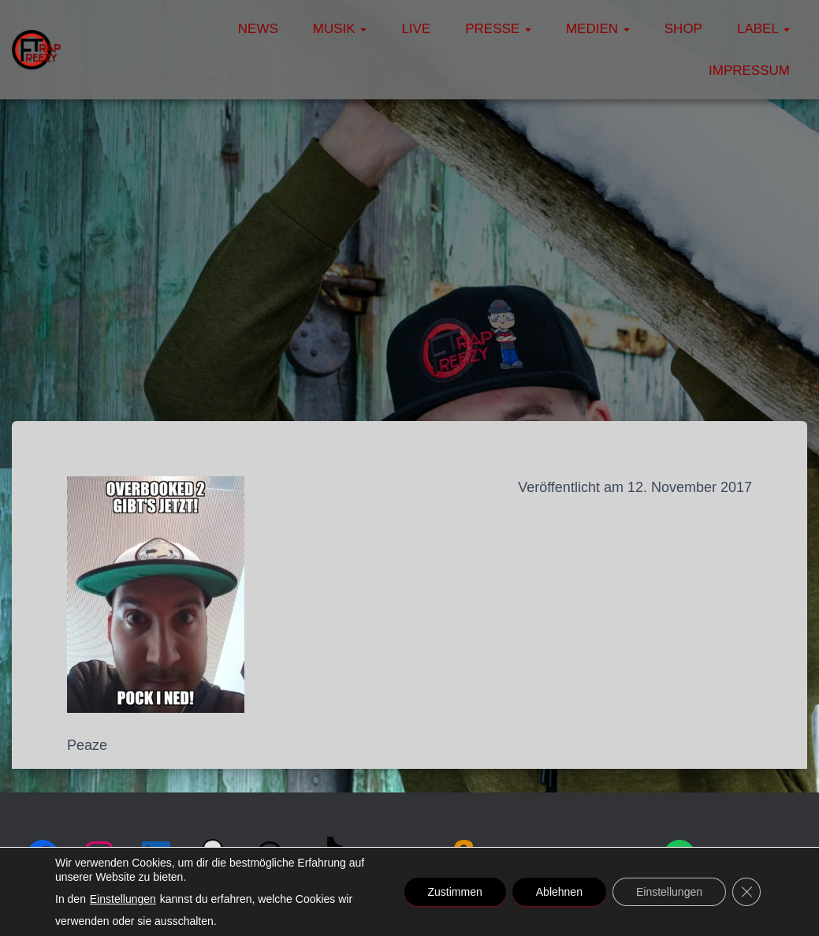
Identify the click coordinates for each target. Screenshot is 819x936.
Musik (340, 28)
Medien (598, 28)
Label (763, 28)
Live (415, 28)
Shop (683, 28)
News (258, 28)
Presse (498, 28)
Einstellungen (123, 899)
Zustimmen (455, 892)
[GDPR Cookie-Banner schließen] (746, 892)
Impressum (749, 70)
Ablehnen (559, 892)
